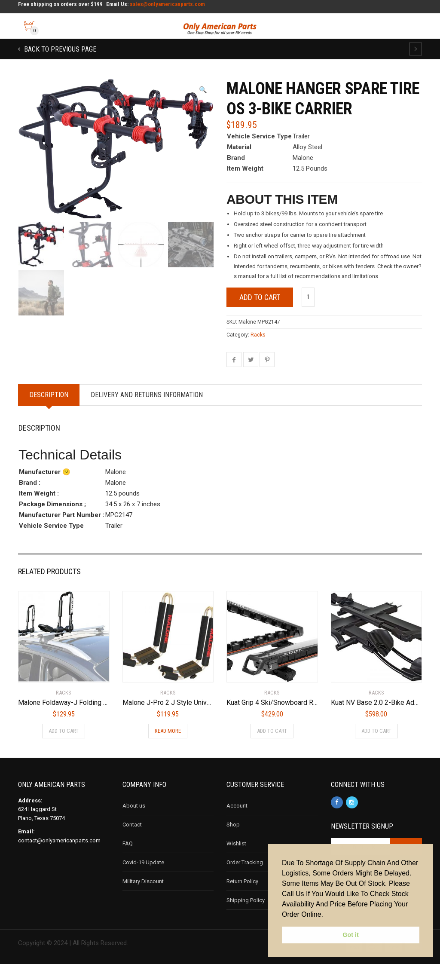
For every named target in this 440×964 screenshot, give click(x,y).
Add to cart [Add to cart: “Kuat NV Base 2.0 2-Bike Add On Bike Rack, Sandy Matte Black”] (376, 731)
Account (237, 805)
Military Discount (143, 881)
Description (48, 395)
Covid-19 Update (143, 862)
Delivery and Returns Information (147, 395)
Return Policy (242, 881)
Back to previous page (59, 49)
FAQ (127, 843)
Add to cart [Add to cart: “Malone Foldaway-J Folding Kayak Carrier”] (64, 731)
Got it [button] (350, 934)
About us (133, 805)
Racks (258, 335)
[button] (203, 90)
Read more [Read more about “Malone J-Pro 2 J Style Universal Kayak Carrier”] (168, 731)
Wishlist (236, 843)
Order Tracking (244, 862)
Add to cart (259, 297)
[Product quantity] (308, 297)
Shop (233, 824)
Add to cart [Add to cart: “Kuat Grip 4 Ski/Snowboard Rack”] (272, 731)
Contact (132, 824)
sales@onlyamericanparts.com (167, 4)
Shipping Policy (245, 900)
